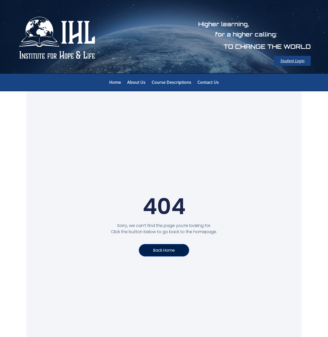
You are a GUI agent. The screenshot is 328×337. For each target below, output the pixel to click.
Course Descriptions (171, 82)
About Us (136, 82)
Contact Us (208, 82)
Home (115, 82)
